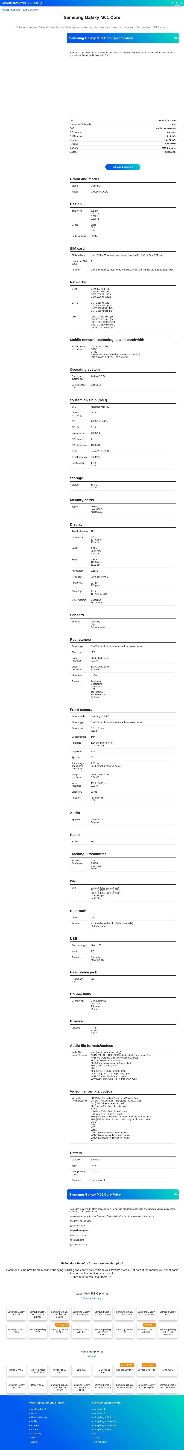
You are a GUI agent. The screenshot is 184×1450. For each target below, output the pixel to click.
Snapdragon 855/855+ (105, 1425)
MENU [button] (36, 3)
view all (92, 1356)
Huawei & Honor (39, 1417)
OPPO (34, 1429)
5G (95, 1433)
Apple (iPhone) (38, 1409)
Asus (33, 1413)
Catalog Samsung (92, 1298)
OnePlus (35, 1425)
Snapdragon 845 (102, 1429)
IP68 (96, 1437)
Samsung (36, 1433)
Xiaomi (34, 1442)
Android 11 (99, 1409)
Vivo (33, 1437)
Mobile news (100, 1442)
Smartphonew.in (14, 3)
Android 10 (99, 1413)
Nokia (34, 1421)
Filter (177, 3)
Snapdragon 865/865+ (105, 1421)
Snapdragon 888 (102, 1417)
